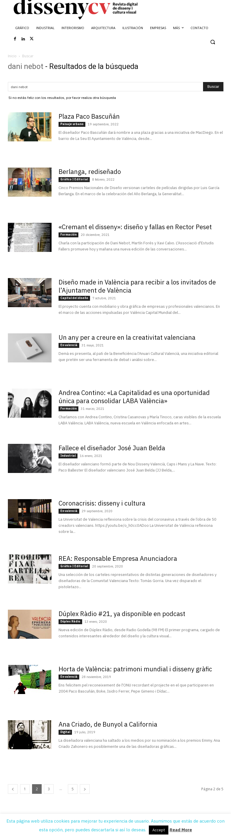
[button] (213, 42)
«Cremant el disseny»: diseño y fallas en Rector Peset (135, 227)
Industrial (68, 456)
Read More (181, 829)
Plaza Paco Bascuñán (89, 116)
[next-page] (85, 789)
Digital (65, 732)
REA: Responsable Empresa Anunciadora (118, 558)
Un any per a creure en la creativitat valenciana (127, 337)
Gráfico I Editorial (74, 179)
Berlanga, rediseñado (90, 171)
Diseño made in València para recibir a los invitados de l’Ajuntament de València (137, 286)
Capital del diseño (74, 298)
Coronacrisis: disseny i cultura (102, 503)
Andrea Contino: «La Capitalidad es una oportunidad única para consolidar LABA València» (134, 396)
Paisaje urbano (72, 124)
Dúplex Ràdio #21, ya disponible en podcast (122, 613)
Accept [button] (158, 830)
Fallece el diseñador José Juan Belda (112, 448)
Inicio (12, 56)
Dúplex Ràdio (70, 621)
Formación (68, 234)
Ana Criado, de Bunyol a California (108, 724)
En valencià (68, 345)
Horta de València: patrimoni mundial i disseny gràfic (135, 669)
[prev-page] (13, 789)
